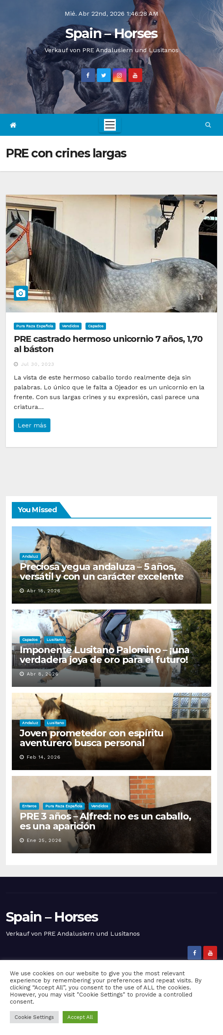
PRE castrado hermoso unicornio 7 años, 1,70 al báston (108, 344)
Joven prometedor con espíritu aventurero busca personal (92, 737)
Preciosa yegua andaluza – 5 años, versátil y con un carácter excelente (102, 571)
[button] (208, 124)
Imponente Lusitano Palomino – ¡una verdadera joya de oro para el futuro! (105, 654)
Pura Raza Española (34, 326)
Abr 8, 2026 (43, 674)
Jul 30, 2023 (37, 364)
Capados (96, 326)
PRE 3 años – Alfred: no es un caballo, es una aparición (105, 821)
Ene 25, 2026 (44, 840)
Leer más (32, 425)
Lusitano (54, 639)
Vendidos (70, 326)
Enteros (29, 806)
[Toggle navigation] (110, 125)
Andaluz (30, 556)
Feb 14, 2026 (44, 757)
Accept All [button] (80, 1017)
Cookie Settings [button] (34, 1017)
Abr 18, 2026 (44, 590)
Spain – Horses (111, 33)
